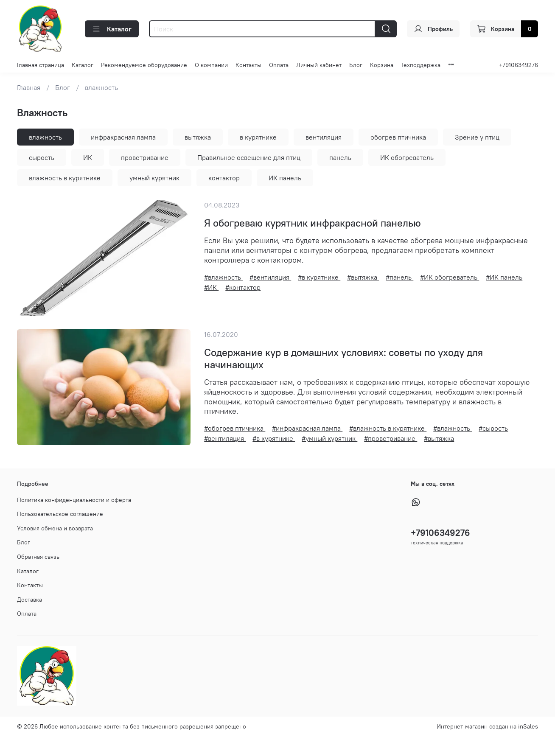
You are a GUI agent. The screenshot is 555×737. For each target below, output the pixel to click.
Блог (355, 65)
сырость (41, 157)
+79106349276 (518, 65)
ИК (87, 157)
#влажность (223, 277)
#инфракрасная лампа (307, 428)
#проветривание (390, 438)
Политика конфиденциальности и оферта (74, 500)
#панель (399, 277)
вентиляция (324, 137)
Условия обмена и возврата (55, 528)
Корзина (381, 65)
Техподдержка (420, 65)
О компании (211, 65)
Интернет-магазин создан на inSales (487, 726)
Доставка (29, 599)
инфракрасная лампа (123, 137)
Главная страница (40, 65)
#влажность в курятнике (387, 428)
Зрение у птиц (477, 137)
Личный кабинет (319, 65)
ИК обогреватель (407, 157)
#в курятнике (319, 277)
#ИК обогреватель (449, 277)
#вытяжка (363, 277)
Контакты (248, 65)
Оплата (279, 65)
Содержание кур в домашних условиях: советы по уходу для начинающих (343, 358)
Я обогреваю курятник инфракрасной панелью (312, 222)
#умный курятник (329, 438)
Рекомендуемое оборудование (144, 65)
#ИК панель (504, 277)
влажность (45, 137)
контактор (224, 178)
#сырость (493, 428)
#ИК (211, 287)
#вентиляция (270, 277)
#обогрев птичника (234, 428)
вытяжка (198, 137)
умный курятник (154, 178)
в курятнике (258, 137)
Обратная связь (38, 556)
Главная (28, 87)
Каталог (112, 29)
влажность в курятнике (65, 178)
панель (340, 157)
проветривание (144, 157)
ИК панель (285, 178)
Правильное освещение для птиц (248, 157)
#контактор (243, 287)
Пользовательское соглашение (60, 514)
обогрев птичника (398, 137)
